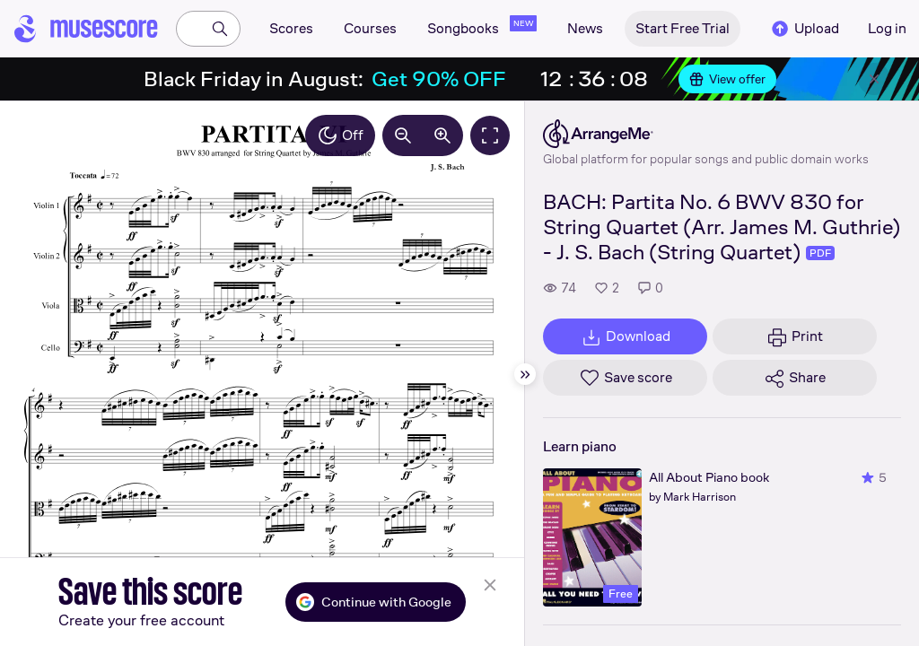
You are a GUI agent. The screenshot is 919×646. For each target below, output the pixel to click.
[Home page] (86, 28)
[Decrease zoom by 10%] (403, 135)
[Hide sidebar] (525, 374)
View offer (727, 79)
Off (340, 135)
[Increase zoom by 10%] (442, 135)
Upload (804, 28)
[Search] (220, 29)
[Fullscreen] (490, 135)
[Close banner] (874, 79)
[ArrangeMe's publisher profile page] (706, 133)
